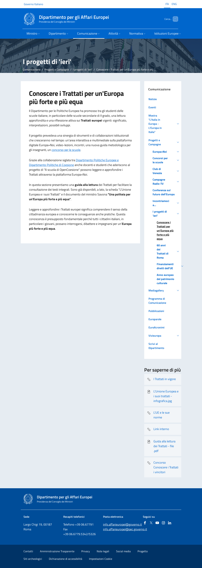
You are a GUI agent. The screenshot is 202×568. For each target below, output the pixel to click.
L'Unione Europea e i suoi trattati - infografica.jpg (163, 396)
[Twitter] (151, 523)
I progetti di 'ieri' (82, 69)
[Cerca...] (174, 19)
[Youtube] (157, 523)
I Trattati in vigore (161, 379)
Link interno (158, 429)
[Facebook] (145, 523)
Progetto (143, 551)
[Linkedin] (170, 523)
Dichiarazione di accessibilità (65, 559)
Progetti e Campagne (56, 69)
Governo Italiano (33, 4)
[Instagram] (163, 523)
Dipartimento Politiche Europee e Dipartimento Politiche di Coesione (74, 162)
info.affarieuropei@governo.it (122, 524)
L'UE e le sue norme (158, 415)
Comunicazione (31, 69)
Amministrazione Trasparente (57, 551)
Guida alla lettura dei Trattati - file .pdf (161, 446)
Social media (123, 551)
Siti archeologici (32, 559)
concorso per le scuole (66, 150)
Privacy (85, 551)
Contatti (28, 551)
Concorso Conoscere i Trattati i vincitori (162, 467)
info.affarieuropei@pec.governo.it (125, 529)
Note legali (103, 551)
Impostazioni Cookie (100, 559)
